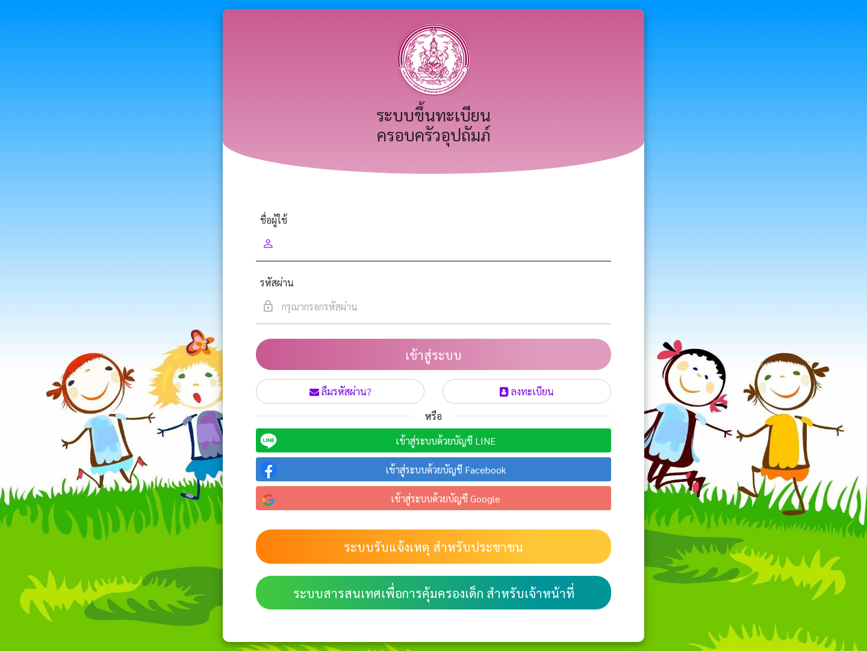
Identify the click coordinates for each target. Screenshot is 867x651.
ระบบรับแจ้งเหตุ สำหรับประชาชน (433, 546)
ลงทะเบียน (527, 391)
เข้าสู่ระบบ (433, 355)
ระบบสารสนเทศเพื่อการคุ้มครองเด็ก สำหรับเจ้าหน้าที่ (433, 593)
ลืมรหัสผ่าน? (340, 391)
